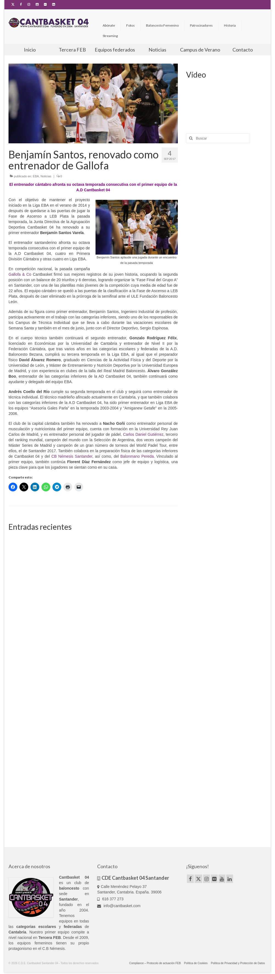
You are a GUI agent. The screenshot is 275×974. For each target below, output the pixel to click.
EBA (36, 176)
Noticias (46, 176)
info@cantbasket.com (119, 906)
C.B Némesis (53, 948)
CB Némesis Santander (71, 456)
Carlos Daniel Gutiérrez (143, 434)
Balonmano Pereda (137, 456)
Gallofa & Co (20, 274)
